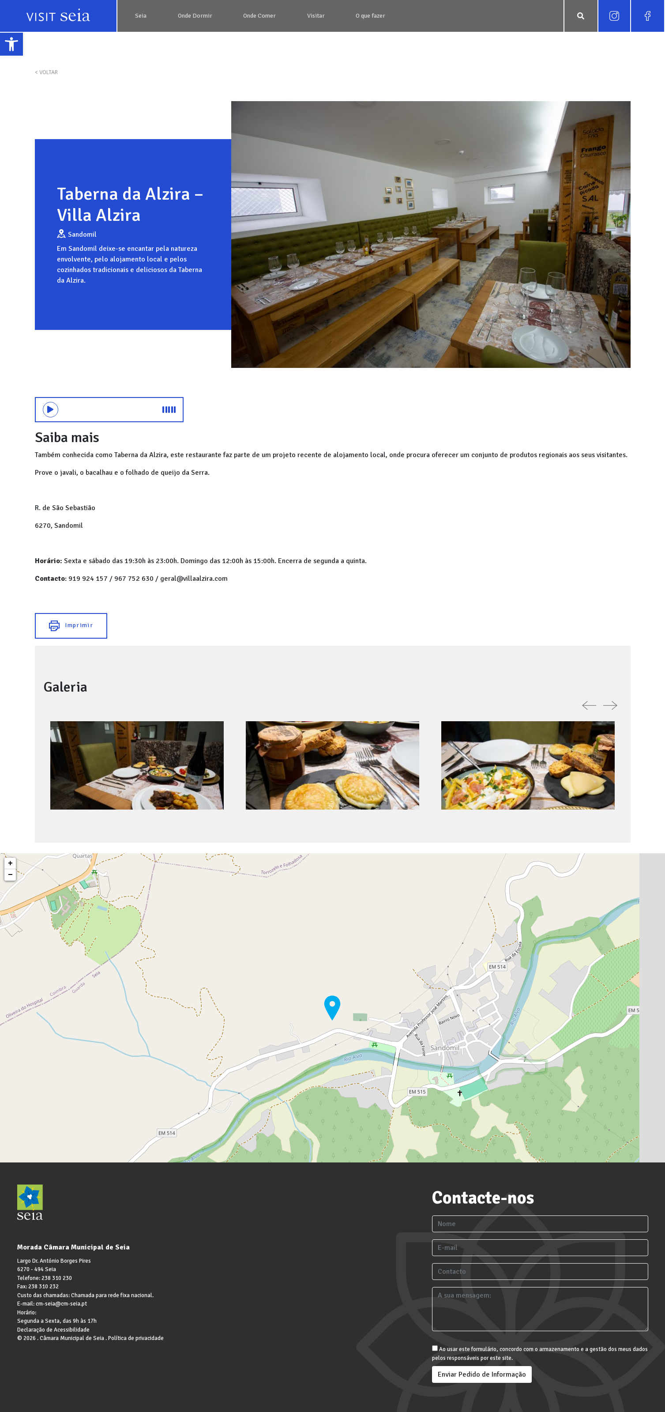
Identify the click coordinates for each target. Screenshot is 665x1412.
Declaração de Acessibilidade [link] (53, 1329)
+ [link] (10, 863)
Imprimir (71, 626)
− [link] (10, 875)
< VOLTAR (46, 72)
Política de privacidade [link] (136, 1338)
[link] (11, 44)
